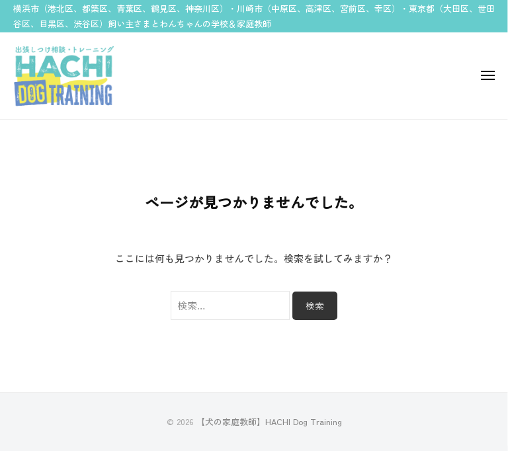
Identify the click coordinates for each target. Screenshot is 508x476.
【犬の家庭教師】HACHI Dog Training (269, 421)
